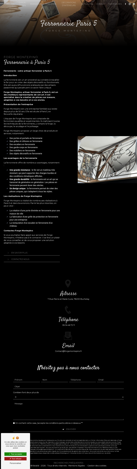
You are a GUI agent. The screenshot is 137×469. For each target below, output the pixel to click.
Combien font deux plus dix (26, 387)
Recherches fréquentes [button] (68, 463)
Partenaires (114, 4)
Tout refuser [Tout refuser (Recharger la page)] (15, 459)
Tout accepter (15, 454)
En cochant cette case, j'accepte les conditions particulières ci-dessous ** (49, 418)
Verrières (51, 4)
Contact (99, 4)
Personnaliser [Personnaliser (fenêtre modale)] (15, 463)
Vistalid (35, 466)
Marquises (36, 4)
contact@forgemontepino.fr (68, 346)
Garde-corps (23, 4)
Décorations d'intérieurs (68, 4)
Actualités (86, 4)
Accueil (11, 4)
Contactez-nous (17, 259)
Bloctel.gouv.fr (65, 448)
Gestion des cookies (96, 466)
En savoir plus (16, 253)
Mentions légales (76, 466)
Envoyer (71, 424)
